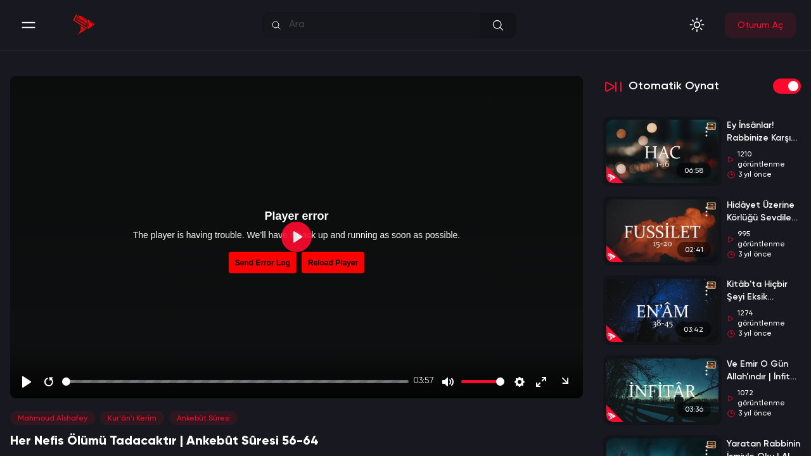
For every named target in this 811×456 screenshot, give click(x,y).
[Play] (26, 382)
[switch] (787, 86)
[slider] (235, 382)
